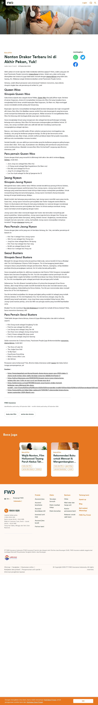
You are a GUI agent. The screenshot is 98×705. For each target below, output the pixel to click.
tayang (53, 363)
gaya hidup (68, 466)
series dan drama (27, 414)
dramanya (20, 222)
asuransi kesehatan (60, 469)
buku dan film (11, 414)
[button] (85, 3)
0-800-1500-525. (9, 517)
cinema (38, 469)
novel (70, 469)
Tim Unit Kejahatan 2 (30, 308)
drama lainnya (51, 76)
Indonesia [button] (17, 501)
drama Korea (33, 74)
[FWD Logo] (10, 3)
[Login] (84, 2)
